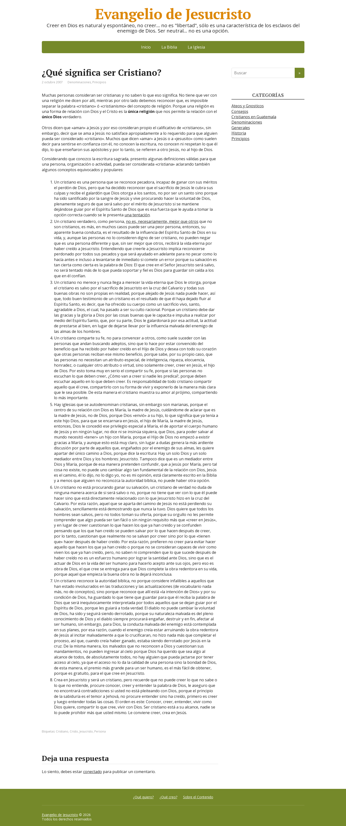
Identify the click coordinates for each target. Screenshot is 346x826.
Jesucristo (86, 731)
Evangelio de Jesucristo (60, 814)
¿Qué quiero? (143, 797)
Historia (238, 133)
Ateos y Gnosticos (247, 106)
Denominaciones (79, 82)
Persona (100, 731)
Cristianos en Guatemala (253, 116)
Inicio (146, 47)
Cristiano (62, 731)
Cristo (74, 731)
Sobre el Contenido (198, 797)
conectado (92, 771)
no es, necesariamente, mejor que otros (162, 221)
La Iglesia (196, 47)
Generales (240, 127)
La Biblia (169, 47)
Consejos (239, 111)
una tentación (137, 215)
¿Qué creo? (168, 797)
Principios (99, 82)
